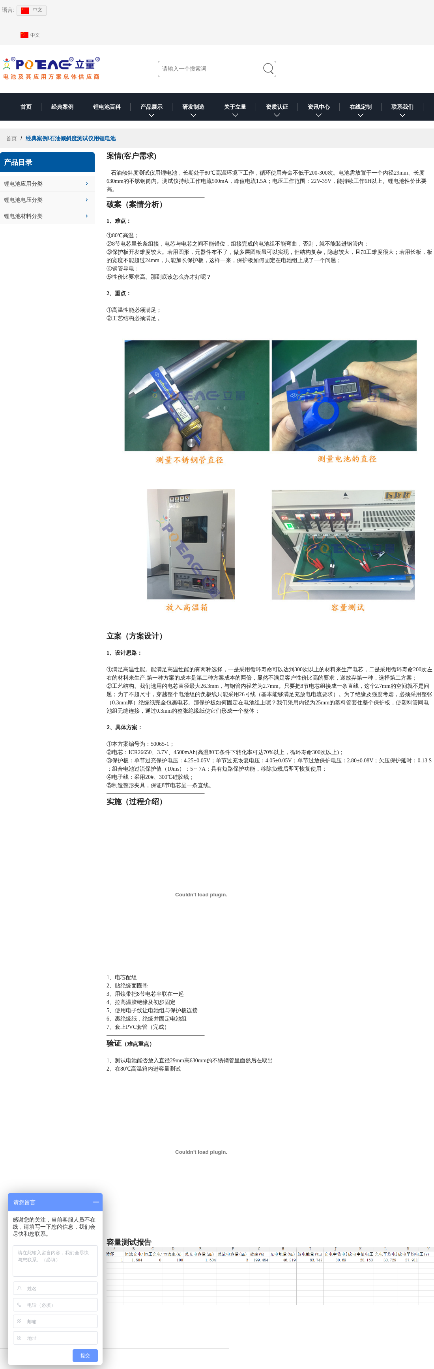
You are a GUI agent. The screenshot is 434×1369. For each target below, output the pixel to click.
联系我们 (402, 112)
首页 (26, 107)
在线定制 (361, 112)
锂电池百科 (107, 107)
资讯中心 (319, 112)
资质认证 (277, 112)
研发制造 (193, 112)
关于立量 (235, 112)
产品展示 (151, 112)
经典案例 (62, 107)
